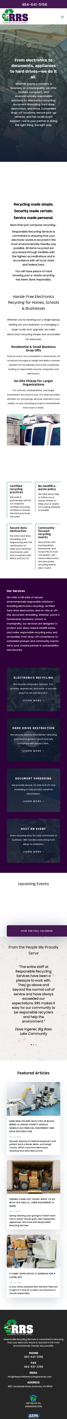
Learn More (32, 700)
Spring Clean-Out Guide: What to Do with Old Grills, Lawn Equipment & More (32, 1203)
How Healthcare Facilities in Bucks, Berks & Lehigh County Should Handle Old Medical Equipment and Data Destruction (32, 1127)
